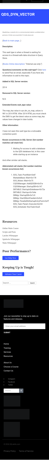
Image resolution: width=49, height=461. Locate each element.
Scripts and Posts (9, 232)
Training (7, 348)
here (44, 70)
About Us (8, 362)
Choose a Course (11, 367)
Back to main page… (11, 41)
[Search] (21, 391)
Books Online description (14, 64)
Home (6, 344)
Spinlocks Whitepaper (11, 239)
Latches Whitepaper (10, 236)
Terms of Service (26, 451)
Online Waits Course (10, 228)
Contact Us (8, 371)
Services (7, 352)
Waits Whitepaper (9, 243)
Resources (8, 356)
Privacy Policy (10, 451)
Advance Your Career (13, 274)
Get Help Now (10, 258)
